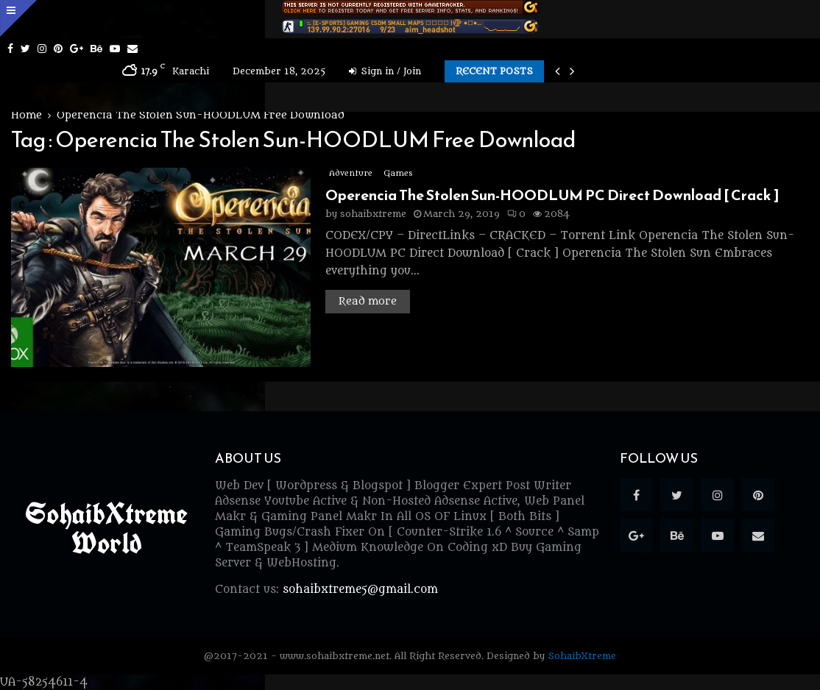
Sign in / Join (385, 71)
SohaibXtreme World (106, 528)
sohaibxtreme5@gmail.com (360, 589)
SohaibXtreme (582, 655)
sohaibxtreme (373, 213)
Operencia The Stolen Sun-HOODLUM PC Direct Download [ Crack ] (552, 195)
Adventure (350, 173)
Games (398, 173)
